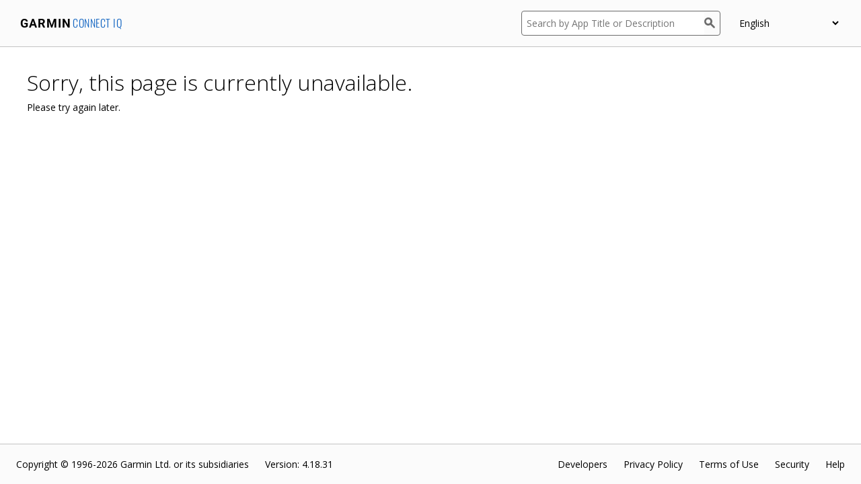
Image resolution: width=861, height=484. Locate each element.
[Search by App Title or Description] (612, 23)
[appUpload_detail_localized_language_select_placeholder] (789, 23)
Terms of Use (729, 464)
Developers (582, 464)
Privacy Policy (653, 464)
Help (835, 464)
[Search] (712, 23)
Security (792, 464)
